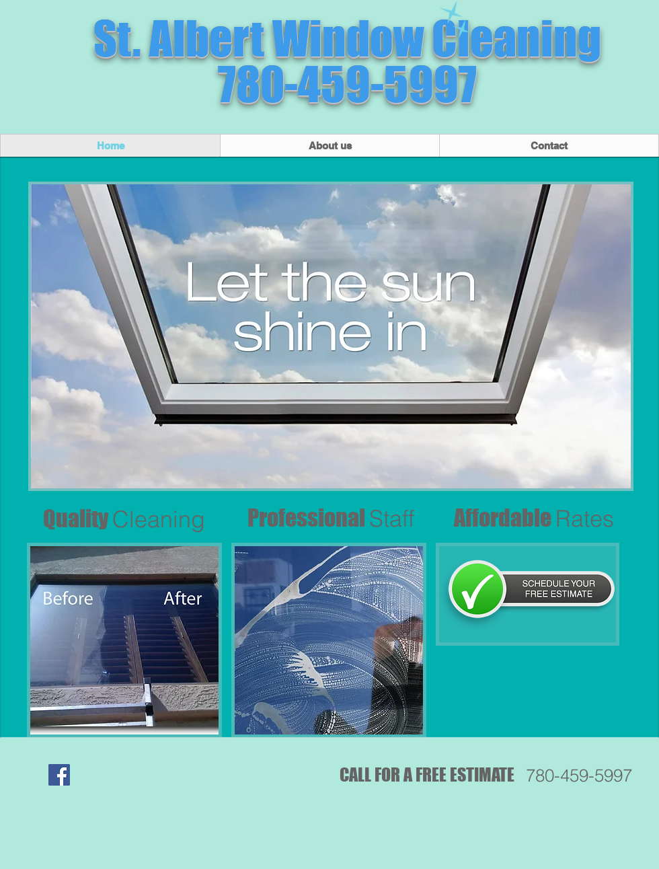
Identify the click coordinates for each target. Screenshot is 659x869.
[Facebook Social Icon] (59, 775)
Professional (330, 517)
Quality (124, 518)
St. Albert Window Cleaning (347, 38)
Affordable (534, 517)
